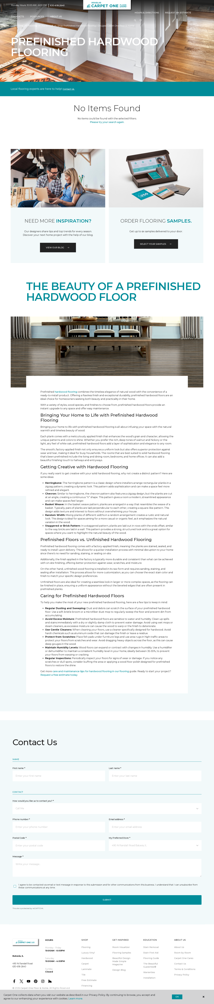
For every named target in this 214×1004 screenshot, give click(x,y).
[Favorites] (141, 20)
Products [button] (17, 16)
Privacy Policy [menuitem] (181, 974)
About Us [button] (56, 16)
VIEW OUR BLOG (58, 247)
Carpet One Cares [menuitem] (183, 958)
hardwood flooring (66, 391)
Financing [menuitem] (86, 985)
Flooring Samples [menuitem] (121, 952)
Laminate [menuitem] (86, 969)
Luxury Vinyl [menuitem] (88, 952)
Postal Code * (19, 838)
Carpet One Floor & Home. (35, 988)
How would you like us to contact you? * (33, 801)
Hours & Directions (147, 12)
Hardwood (47, 25)
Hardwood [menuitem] (87, 958)
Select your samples (156, 244)
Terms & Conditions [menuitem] (184, 969)
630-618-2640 (57, 5)
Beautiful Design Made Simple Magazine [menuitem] (121, 961)
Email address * (117, 819)
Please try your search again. (107, 122)
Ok (177, 996)
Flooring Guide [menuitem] (151, 958)
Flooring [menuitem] (85, 947)
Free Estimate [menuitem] (89, 980)
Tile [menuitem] (83, 974)
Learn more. (75, 998)
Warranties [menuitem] (149, 972)
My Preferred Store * (119, 838)
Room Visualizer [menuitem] (121, 947)
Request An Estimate (178, 12)
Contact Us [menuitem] (180, 963)
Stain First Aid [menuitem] (150, 952)
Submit (107, 899)
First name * (18, 768)
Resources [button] (37, 16)
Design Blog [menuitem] (119, 970)
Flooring (32, 25)
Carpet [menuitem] (85, 963)
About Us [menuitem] (179, 947)
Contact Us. (69, 89)
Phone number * (21, 819)
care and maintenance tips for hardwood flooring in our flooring (90, 671)
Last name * (115, 768)
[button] (135, 20)
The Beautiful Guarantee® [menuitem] (150, 965)
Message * (17, 856)
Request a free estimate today (58, 674)
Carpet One (17, 25)
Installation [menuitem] (149, 977)
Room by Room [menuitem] (182, 952)
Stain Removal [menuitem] (151, 947)
